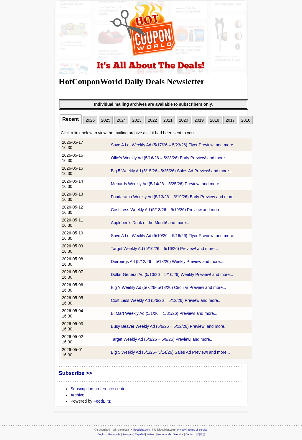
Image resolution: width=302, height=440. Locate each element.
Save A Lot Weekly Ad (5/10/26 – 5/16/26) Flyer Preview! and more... (174, 235)
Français (128, 434)
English (101, 434)
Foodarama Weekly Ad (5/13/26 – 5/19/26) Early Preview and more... (174, 196)
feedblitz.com (142, 429)
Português (114, 434)
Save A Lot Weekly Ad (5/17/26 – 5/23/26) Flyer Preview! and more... (174, 145)
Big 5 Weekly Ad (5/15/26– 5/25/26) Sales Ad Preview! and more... (171, 170)
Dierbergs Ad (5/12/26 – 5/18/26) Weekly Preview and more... (167, 261)
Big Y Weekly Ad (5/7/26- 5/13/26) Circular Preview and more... (168, 287)
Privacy (181, 429)
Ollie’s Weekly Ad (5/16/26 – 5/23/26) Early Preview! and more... (169, 158)
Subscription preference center (98, 388)
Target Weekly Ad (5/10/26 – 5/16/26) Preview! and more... (164, 248)
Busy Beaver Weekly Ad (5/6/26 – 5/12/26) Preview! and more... (169, 326)
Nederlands (164, 434)
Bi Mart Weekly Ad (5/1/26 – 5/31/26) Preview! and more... (164, 313)
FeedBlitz (102, 401)
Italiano (151, 434)
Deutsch (190, 434)
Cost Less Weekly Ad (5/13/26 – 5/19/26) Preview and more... (167, 209)
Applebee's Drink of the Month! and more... (150, 222)
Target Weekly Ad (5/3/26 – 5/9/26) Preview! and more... (162, 339)
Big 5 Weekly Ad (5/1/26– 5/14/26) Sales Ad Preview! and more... (170, 352)
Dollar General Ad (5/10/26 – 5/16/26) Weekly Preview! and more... (172, 274)
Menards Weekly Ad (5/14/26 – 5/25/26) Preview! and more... (167, 183)
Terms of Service (198, 429)
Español (140, 434)
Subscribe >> (75, 373)
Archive (77, 395)
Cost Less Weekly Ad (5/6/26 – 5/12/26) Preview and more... (166, 300)
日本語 (201, 434)
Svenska (178, 434)
